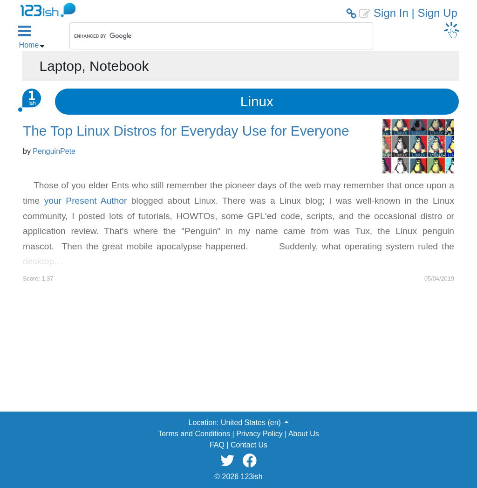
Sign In (391, 13)
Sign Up (437, 13)
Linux (256, 101)
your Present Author (85, 201)
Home (29, 45)
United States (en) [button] (252, 422)
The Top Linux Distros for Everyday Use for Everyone (186, 130)
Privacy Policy (259, 434)
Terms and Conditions (194, 434)
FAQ (217, 445)
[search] (209, 35)
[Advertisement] (238, 348)
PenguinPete (54, 151)
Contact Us (249, 445)
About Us (303, 434)
